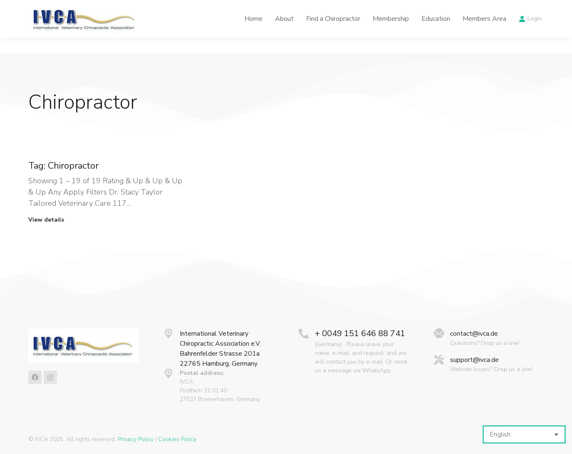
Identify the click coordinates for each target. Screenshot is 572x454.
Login (530, 34)
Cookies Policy (177, 439)
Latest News (364, 8)
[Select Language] (524, 434)
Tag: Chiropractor (63, 166)
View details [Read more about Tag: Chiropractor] (46, 220)
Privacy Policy (136, 439)
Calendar (411, 8)
